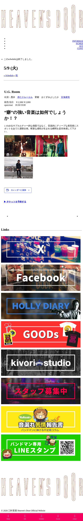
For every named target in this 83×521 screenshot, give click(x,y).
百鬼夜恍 (65, 97)
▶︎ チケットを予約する (15, 202)
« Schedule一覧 (11, 75)
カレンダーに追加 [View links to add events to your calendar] (18, 190)
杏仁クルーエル (25, 97)
